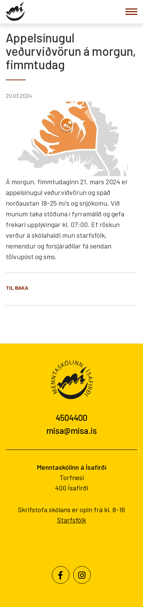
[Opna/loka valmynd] (131, 11)
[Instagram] (82, 575)
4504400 (71, 417)
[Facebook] (60, 575)
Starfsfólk (71, 520)
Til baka (17, 287)
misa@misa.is (71, 430)
